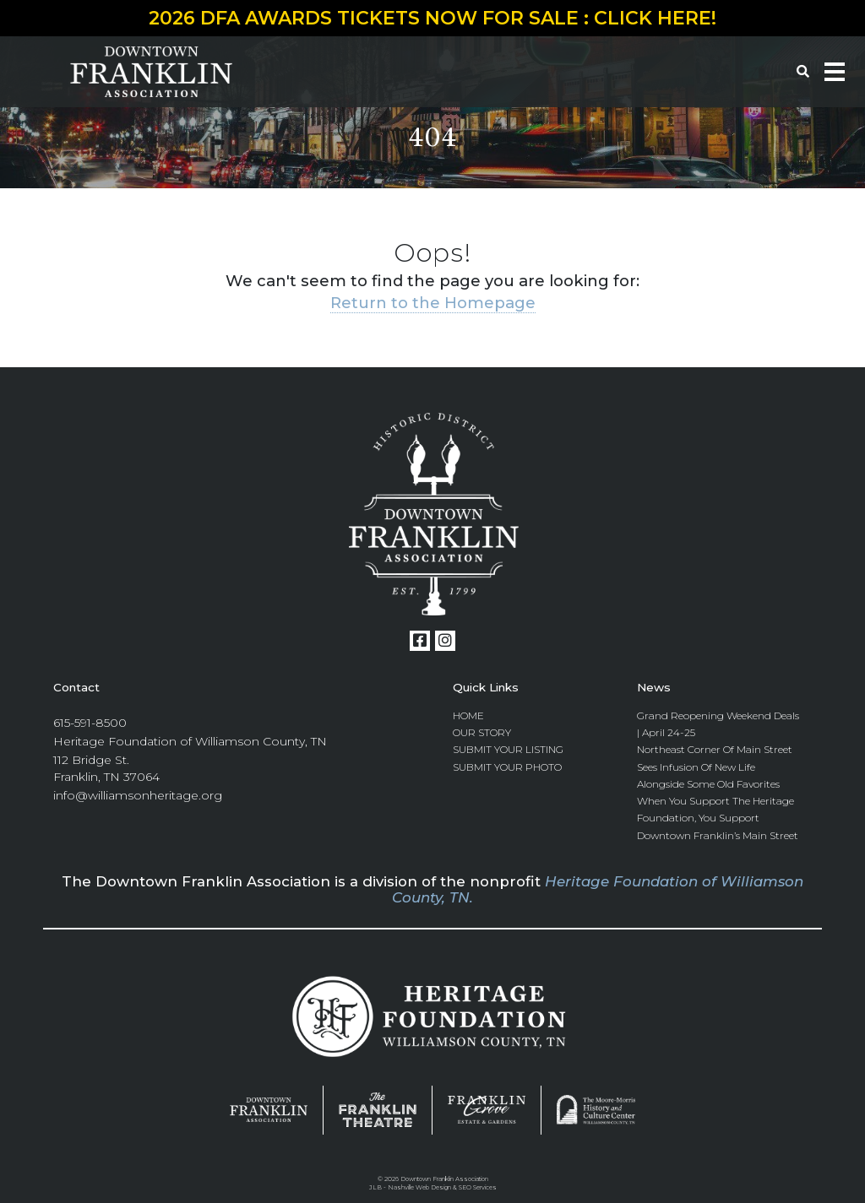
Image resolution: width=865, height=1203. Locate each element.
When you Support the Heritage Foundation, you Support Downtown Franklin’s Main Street (717, 819)
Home (468, 715)
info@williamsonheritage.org (137, 796)
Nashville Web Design (419, 1188)
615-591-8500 (90, 722)
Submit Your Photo (507, 767)
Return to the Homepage (433, 302)
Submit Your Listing (508, 750)
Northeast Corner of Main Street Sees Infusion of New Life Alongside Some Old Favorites (714, 767)
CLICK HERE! (655, 18)
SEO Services (478, 1188)
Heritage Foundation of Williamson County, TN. (597, 890)
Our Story (482, 732)
